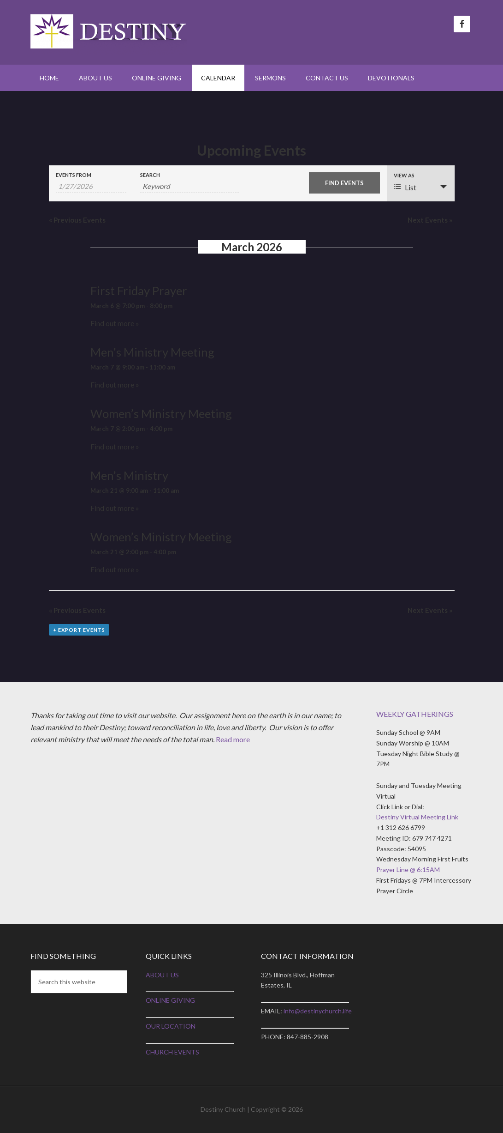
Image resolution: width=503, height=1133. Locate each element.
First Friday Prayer (138, 290)
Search (150, 174)
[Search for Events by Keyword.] (189, 186)
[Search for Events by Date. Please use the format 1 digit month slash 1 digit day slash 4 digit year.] (91, 186)
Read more (233, 739)
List (405, 187)
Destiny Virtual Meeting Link (417, 817)
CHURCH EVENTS (172, 1052)
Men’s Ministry (129, 475)
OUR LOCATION (170, 1026)
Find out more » (114, 323)
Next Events (430, 220)
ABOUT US (162, 975)
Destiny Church (108, 32)
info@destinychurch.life (318, 1011)
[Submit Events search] (344, 183)
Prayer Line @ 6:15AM (408, 869)
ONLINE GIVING (170, 1000)
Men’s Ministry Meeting (152, 352)
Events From (73, 174)
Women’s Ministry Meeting (161, 413)
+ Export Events (79, 630)
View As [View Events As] (404, 175)
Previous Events (77, 220)
